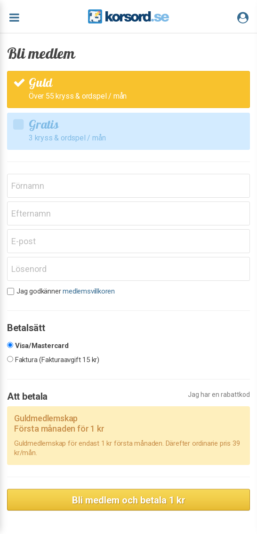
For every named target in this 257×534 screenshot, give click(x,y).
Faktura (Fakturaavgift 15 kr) (57, 360)
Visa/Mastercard (42, 345)
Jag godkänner (65, 291)
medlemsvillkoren (89, 291)
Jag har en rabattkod (219, 394)
